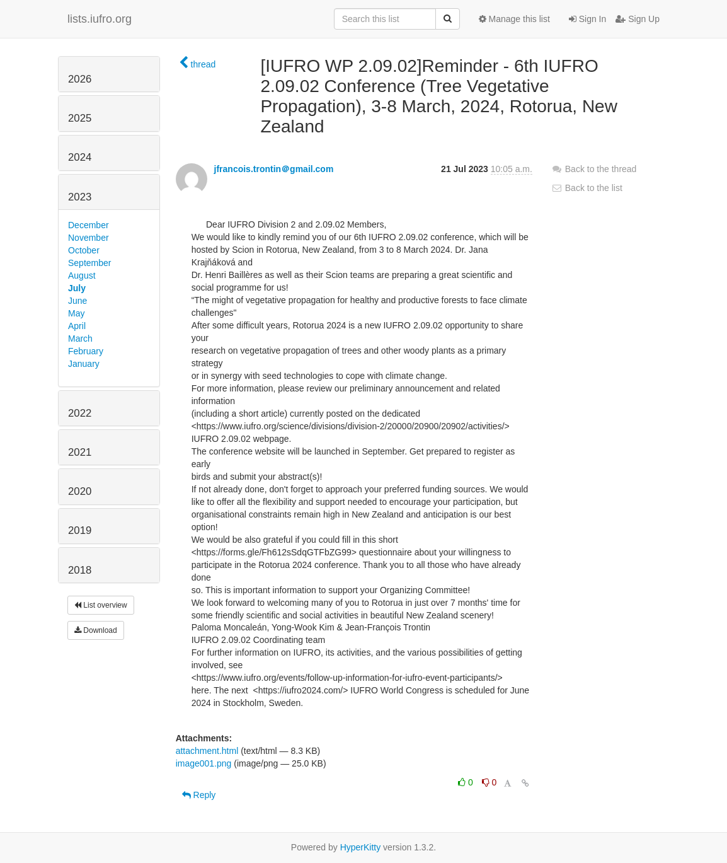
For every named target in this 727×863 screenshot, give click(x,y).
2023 (79, 197)
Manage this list (514, 19)
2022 (79, 413)
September (89, 263)
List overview (100, 605)
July (77, 288)
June (77, 301)
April (77, 326)
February (85, 351)
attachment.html (207, 751)
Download (95, 630)
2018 (79, 570)
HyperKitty (360, 847)
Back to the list (586, 188)
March (80, 338)
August (82, 275)
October (84, 250)
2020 (79, 491)
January (84, 364)
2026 (79, 79)
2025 (79, 118)
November (88, 238)
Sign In (587, 19)
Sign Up (637, 19)
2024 (79, 157)
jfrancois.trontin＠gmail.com (274, 169)
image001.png (204, 763)
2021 (79, 452)
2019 (79, 530)
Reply (199, 795)
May (76, 313)
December (88, 225)
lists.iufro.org (99, 19)
